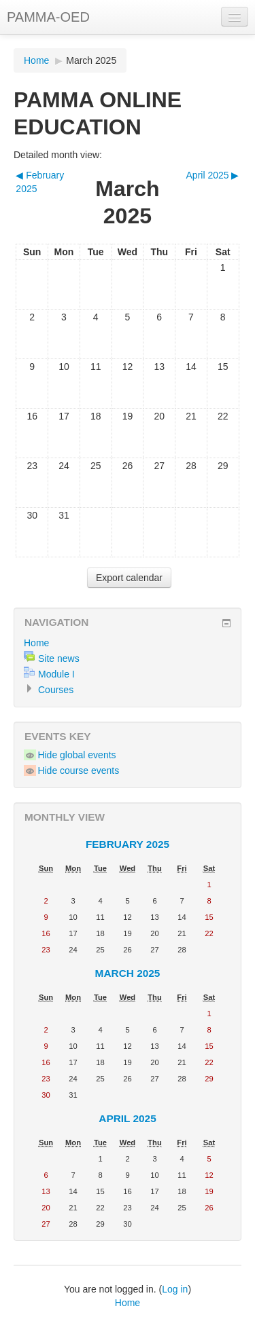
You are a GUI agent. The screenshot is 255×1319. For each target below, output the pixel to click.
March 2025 (91, 60)
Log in (175, 1289)
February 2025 (127, 844)
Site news (59, 658)
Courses (55, 689)
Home (36, 60)
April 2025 (127, 1118)
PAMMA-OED (48, 17)
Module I (56, 674)
